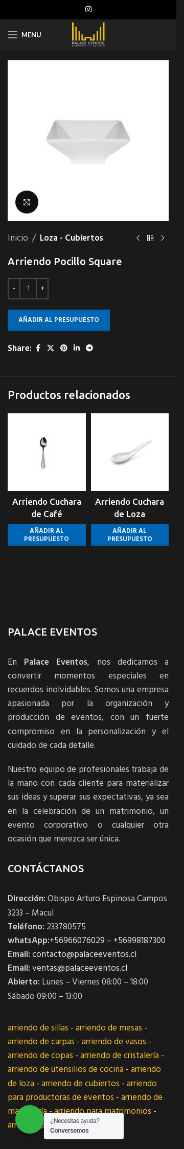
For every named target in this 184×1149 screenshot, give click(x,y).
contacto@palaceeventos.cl (84, 955)
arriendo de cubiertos (80, 1084)
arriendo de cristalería (119, 1056)
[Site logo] (88, 34)
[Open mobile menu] (25, 35)
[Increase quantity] (42, 288)
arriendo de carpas (41, 1042)
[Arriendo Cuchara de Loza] (130, 452)
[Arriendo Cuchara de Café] (47, 452)
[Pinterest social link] (64, 348)
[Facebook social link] (38, 348)
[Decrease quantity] (14, 288)
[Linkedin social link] (77, 348)
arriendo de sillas (38, 1028)
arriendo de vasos (114, 1042)
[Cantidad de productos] (28, 288)
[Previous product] (138, 238)
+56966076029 (77, 941)
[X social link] (50, 348)
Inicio (18, 238)
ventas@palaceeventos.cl (79, 968)
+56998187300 (139, 941)
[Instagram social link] (88, 10)
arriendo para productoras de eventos (82, 1091)
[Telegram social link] (89, 348)
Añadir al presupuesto (58, 320)
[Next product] (162, 238)
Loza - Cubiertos (71, 238)
